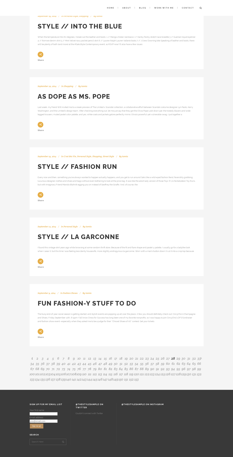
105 (58, 374)
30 (183, 358)
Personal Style (71, 16)
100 (32, 374)
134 (37, 379)
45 (89, 363)
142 (79, 379)
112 (95, 374)
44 (84, 363)
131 (194, 374)
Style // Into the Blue (80, 26)
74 (68, 369)
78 (89, 369)
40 (63, 363)
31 (188, 358)
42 (74, 363)
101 (37, 374)
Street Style (108, 156)
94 (173, 369)
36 (42, 363)
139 (63, 379)
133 (32, 379)
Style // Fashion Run (77, 166)
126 (167, 374)
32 (194, 358)
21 (136, 358)
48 (105, 363)
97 (188, 369)
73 (63, 369)
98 (194, 369)
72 (58, 369)
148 (110, 379)
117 (121, 374)
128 (178, 374)
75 (73, 369)
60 (168, 363)
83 (116, 369)
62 (178, 363)
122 (147, 374)
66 (199, 363)
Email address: (36, 417)
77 (84, 369)
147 (105, 379)
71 (53, 369)
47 (100, 363)
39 (58, 363)
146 (100, 379)
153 (136, 379)
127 (173, 374)
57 (152, 363)
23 (147, 358)
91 (157, 369)
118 (126, 374)
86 (131, 369)
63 (183, 363)
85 (126, 369)
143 (84, 379)
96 (183, 369)
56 (147, 363)
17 (115, 358)
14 (100, 358)
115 (110, 374)
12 (89, 358)
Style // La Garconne (78, 236)
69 (42, 369)
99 (199, 369)
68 (37, 369)
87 (136, 369)
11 (84, 358)
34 (32, 363)
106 (63, 374)
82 (110, 369)
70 (48, 369)
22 (142, 358)
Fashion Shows (70, 293)
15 (105, 358)
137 (53, 379)
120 (136, 374)
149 (115, 379)
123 (152, 374)
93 (168, 369)
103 (47, 374)
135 (42, 379)
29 (178, 358)
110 (84, 374)
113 (100, 374)
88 (142, 369)
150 (120, 379)
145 (95, 379)
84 (121, 369)
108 (73, 374)
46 (95, 363)
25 (157, 358)
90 (152, 369)
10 (79, 358)
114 (105, 374)
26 (163, 358)
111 (89, 374)
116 (116, 374)
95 (178, 369)
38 (53, 363)
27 (168, 358)
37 (48, 363)
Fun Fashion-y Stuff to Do (87, 303)
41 (68, 363)
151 (126, 379)
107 (68, 374)
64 (189, 363)
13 (94, 358)
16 (110, 358)
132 (199, 374)
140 (68, 379)
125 (162, 374)
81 (105, 369)
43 (79, 363)
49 (110, 363)
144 (89, 379)
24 (152, 358)
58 (157, 363)
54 (136, 363)
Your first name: (37, 410)
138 (58, 379)
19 (126, 358)
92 (163, 369)
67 (32, 369)
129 (183, 374)
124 (157, 374)
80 (100, 369)
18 (120, 358)
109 (79, 374)
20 (131, 358)
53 (131, 363)
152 (131, 379)
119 (131, 374)
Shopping (83, 16)
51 (121, 363)
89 (147, 369)
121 (142, 374)
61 (173, 363)
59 (162, 363)
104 (53, 374)
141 (74, 379)
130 (188, 374)
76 (79, 369)
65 (194, 363)
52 (126, 363)
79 (94, 369)
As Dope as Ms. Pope (74, 96)
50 (116, 363)
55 (141, 363)
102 (42, 374)
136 (47, 379)
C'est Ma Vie (70, 156)
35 (37, 363)
